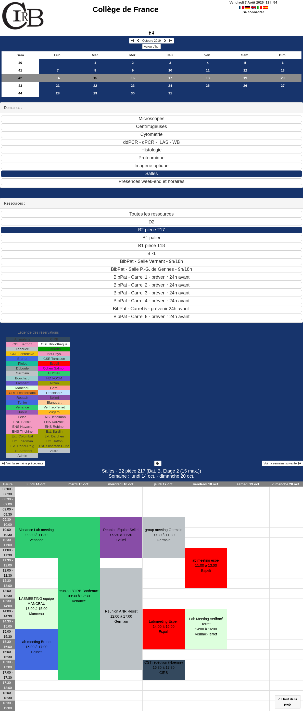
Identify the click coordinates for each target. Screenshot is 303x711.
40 (20, 63)
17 (170, 78)
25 (208, 86)
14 (58, 78)
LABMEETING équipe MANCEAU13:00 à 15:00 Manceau (36, 606)
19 (245, 78)
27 (283, 86)
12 (245, 70)
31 (170, 93)
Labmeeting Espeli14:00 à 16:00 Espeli (163, 626)
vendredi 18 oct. (206, 484)
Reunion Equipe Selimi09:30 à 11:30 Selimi (121, 535)
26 (245, 86)
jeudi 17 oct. (163, 484)
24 (170, 86)
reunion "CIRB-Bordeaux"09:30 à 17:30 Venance (79, 596)
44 (20, 93)
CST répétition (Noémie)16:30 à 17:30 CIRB (163, 667)
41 (20, 70)
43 (20, 86)
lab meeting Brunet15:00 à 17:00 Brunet (36, 647)
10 (170, 70)
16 (133, 78)
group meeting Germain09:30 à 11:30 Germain (163, 535)
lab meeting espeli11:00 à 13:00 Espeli (206, 565)
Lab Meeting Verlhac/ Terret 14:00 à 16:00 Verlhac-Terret (206, 626)
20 (283, 78)
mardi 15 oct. (78, 484)
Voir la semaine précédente (22, 463)
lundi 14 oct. (36, 484)
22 (95, 86)
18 (208, 78)
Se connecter (253, 12)
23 (133, 86)
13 (283, 70)
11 (208, 70)
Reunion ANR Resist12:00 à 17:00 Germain (121, 616)
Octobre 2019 (151, 40)
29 (95, 93)
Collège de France (125, 9)
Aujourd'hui (151, 46)
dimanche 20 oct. (286, 484)
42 (20, 78)
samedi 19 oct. (248, 484)
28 (58, 93)
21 (58, 86)
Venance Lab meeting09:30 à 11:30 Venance (36, 535)
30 (133, 93)
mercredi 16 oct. (121, 484)
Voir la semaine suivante (282, 463)
